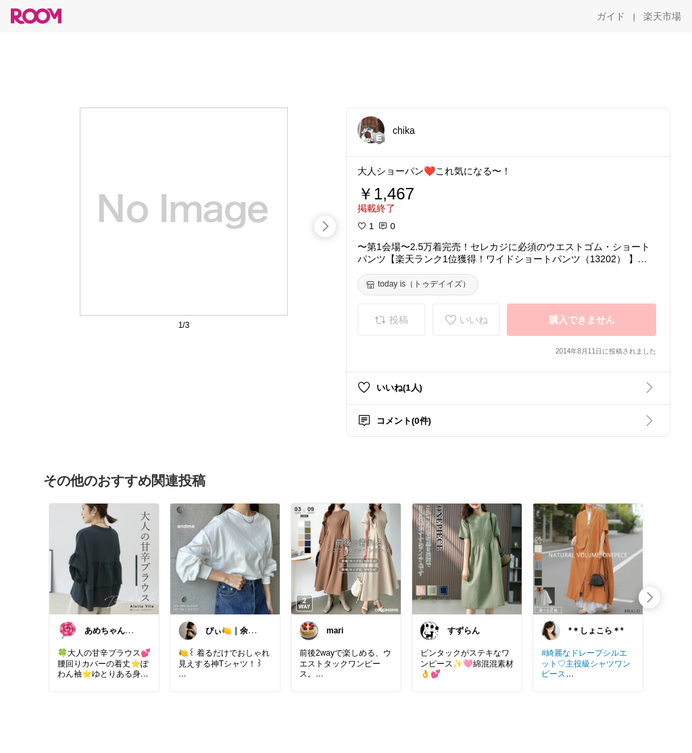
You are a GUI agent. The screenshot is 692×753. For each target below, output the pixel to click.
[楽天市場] (662, 16)
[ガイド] (611, 16)
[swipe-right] (325, 226)
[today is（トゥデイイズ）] (417, 284)
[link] (104, 558)
